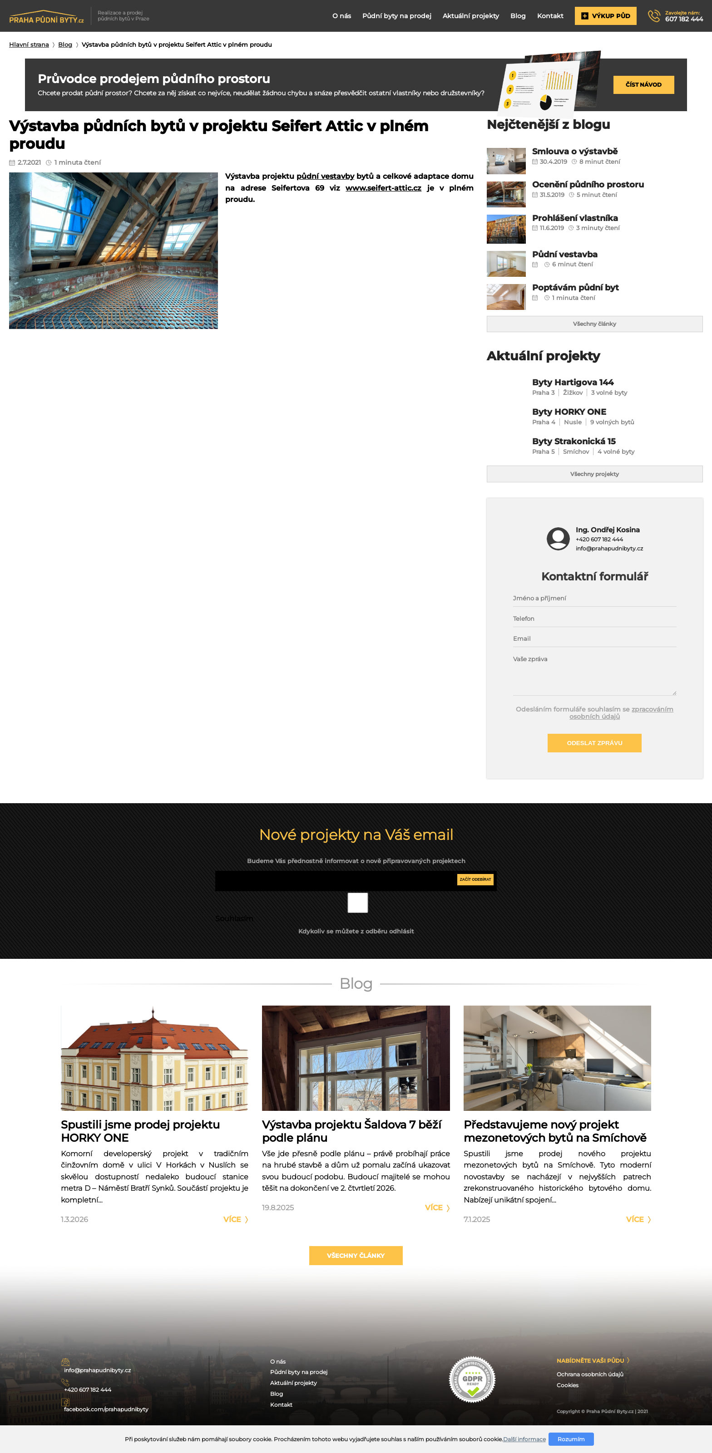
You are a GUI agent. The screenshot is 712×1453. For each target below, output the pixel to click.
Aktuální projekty (466, 16)
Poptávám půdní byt (583, 288)
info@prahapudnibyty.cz (609, 562)
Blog (514, 16)
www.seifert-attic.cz (383, 188)
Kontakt (547, 16)
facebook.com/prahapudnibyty (122, 1416)
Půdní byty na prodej (391, 16)
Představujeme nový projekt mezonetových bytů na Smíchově (555, 1148)
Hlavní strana (29, 44)
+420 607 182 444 (598, 553)
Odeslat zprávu (595, 759)
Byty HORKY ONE (575, 418)
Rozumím (571, 1439)
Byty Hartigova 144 (579, 387)
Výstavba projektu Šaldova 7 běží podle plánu (351, 1148)
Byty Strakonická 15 (580, 450)
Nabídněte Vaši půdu (595, 1386)
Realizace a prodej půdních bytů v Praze (81, 16)
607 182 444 (683, 16)
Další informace (524, 1439)
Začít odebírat (472, 898)
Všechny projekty (594, 486)
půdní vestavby (325, 176)
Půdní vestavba (570, 255)
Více (232, 1237)
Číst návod (644, 84)
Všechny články (595, 326)
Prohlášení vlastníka (582, 219)
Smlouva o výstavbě (582, 152)
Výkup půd (603, 16)
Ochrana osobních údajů (595, 1401)
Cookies (569, 1413)
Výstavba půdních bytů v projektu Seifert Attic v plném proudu (177, 44)
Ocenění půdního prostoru (598, 185)
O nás (334, 16)
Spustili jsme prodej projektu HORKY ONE (140, 1148)
